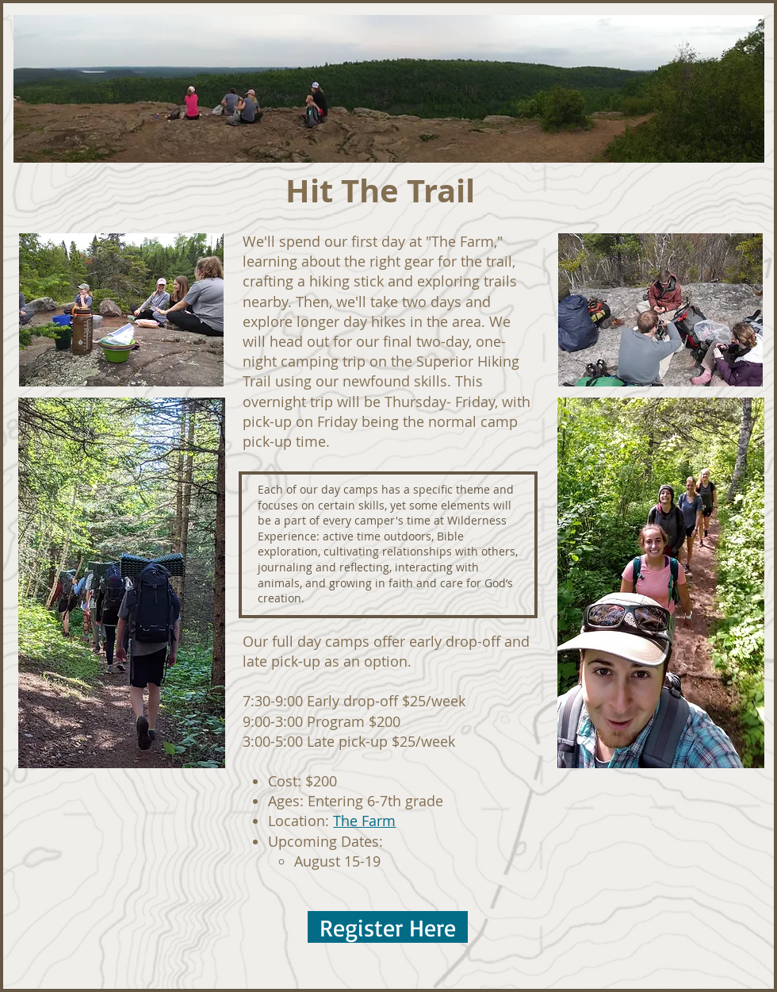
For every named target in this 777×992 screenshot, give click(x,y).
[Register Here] (388, 927)
